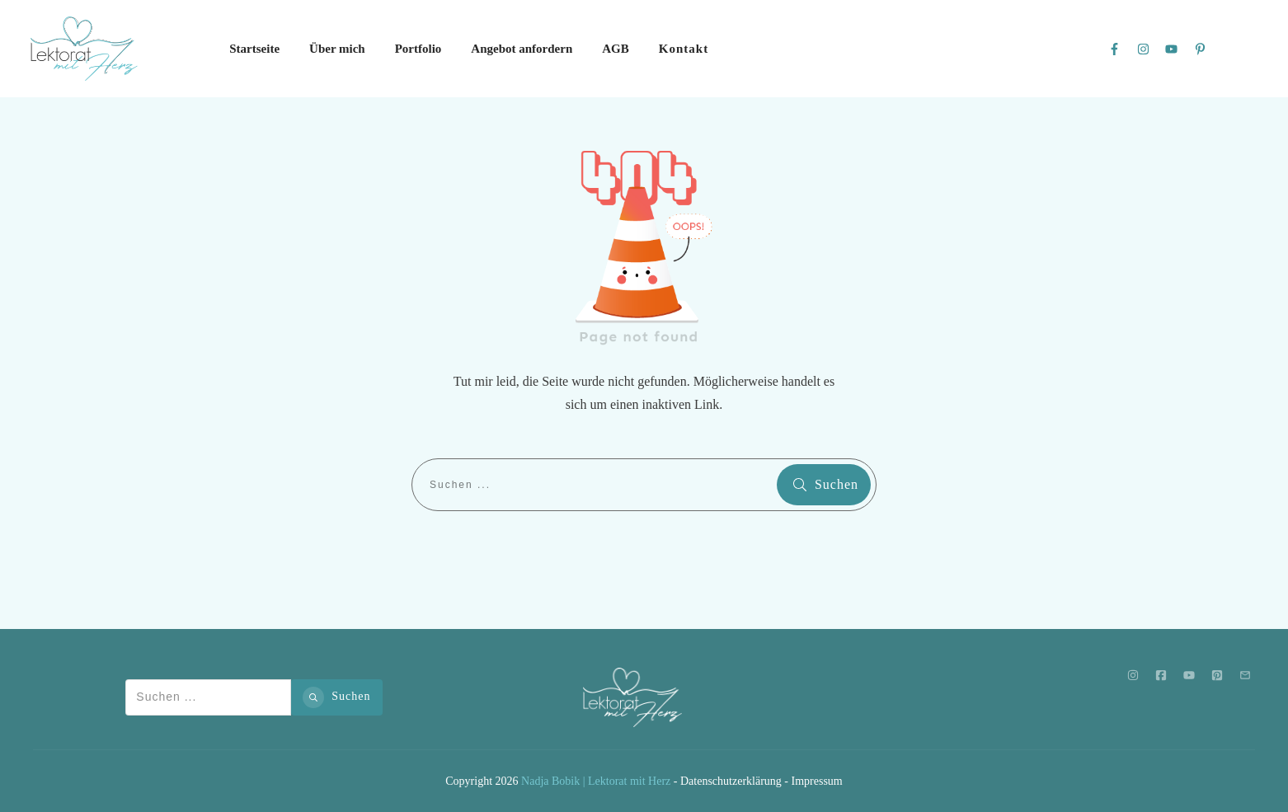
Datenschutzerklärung (731, 781)
